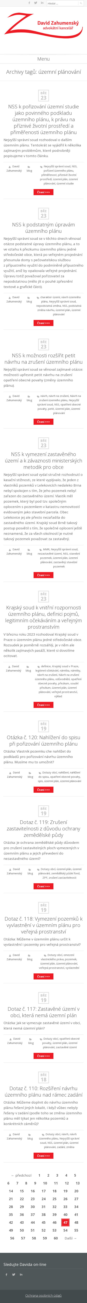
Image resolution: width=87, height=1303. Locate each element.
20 (76, 1191)
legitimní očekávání (47, 670)
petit (51, 408)
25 (54, 1199)
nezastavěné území (50, 553)
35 (11, 1214)
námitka (64, 670)
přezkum (63, 683)
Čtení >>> (43, 192)
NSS (74, 166)
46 (54, 1222)
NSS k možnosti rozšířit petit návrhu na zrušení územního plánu (43, 358)
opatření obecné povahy (65, 776)
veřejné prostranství (64, 692)
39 (54, 1214)
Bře (43, 93)
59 (45, 1238)
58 (34, 1238)
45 (44, 1222)
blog (29, 170)
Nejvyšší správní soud (57, 166)
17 (44, 1191)
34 (76, 1206)
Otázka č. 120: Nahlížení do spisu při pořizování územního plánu (43, 740)
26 (65, 1199)
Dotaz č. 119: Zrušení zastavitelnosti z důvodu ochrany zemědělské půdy (43, 828)
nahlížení (63, 772)
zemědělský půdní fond (65, 873)
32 (54, 1206)
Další (71, 1238)
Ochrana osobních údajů (43, 1295)
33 (65, 1206)
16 (33, 1191)
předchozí (21, 1175)
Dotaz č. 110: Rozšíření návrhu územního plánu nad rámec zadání (44, 1091)
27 (76, 1199)
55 (76, 1230)
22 (22, 1199)
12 (67, 1183)
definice (46, 666)
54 (65, 1230)
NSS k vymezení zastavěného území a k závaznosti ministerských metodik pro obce (43, 460)
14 (11, 1191)
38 (44, 1214)
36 (22, 1214)
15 (22, 1191)
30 (33, 1206)
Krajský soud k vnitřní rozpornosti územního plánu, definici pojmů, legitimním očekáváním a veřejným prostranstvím (43, 617)
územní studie (65, 183)
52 (44, 1230)
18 (43, 1079)
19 (43, 728)
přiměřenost (49, 175)
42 (11, 1222)
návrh (44, 396)
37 (33, 1214)
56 (12, 1238)
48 (76, 1222)
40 (65, 1214)
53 (54, 1230)
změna (70, 1147)
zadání (61, 1147)
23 (43, 97)
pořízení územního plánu (58, 170)
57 (23, 1238)
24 (44, 1199)
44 (33, 1222)
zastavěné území (66, 1047)
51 (33, 1230)
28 (11, 1206)
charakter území (50, 297)
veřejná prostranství (51, 967)
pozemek (70, 959)
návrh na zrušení (59, 396)
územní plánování (70, 781)
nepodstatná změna (48, 305)
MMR (46, 549)
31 (44, 1206)
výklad (58, 696)
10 (45, 1183)
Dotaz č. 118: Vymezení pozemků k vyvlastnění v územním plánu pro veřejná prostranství (44, 925)
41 (76, 1214)
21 (11, 1199)
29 (22, 1206)
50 (22, 1230)
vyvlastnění (72, 967)
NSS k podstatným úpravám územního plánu (43, 227)
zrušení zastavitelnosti (62, 877)
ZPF (45, 877)
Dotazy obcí (49, 772)
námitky (75, 670)
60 (56, 1238)
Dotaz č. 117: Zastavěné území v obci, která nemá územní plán (43, 1012)
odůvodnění (62, 679)
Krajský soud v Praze (65, 666)
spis (40, 781)
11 (56, 1183)
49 (11, 1230)
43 (22, 1222)
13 (78, 1183)
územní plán (60, 179)
